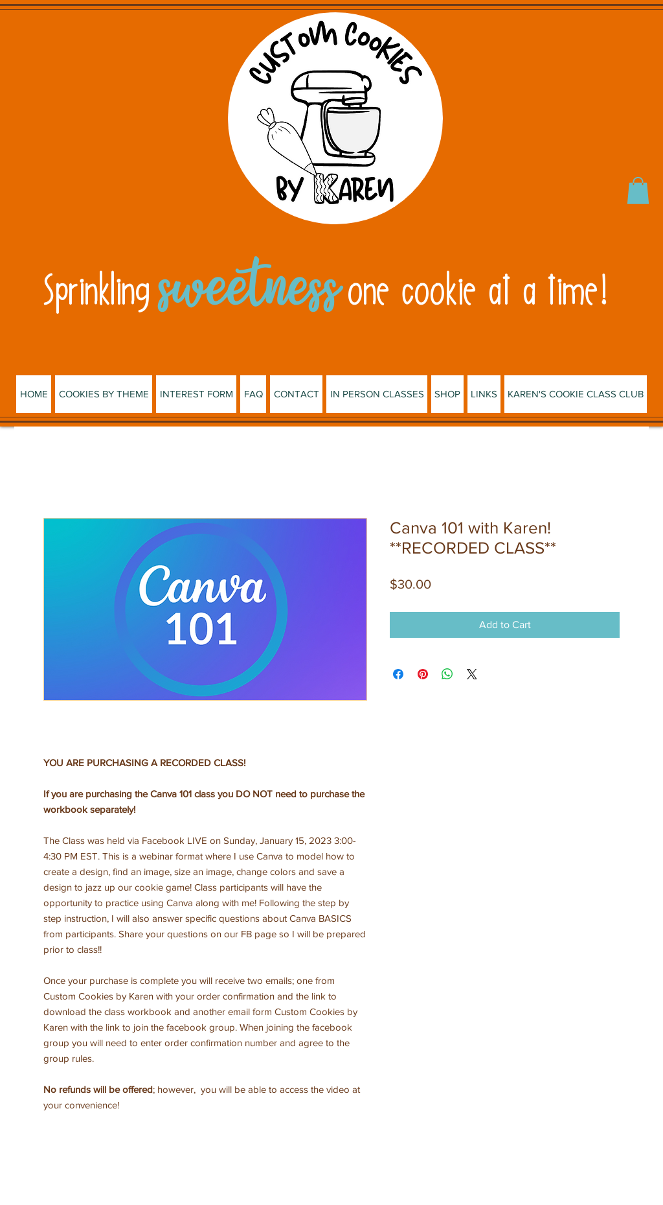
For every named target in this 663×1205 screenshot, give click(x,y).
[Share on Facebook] (398, 674)
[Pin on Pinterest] (423, 674)
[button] (638, 190)
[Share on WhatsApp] (447, 674)
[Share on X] (472, 674)
